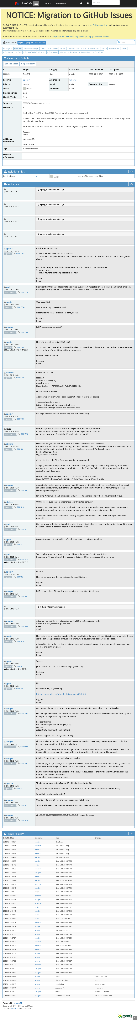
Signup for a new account (35, 42)
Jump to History (28, 63)
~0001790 (20, 419)
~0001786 (24, 332)
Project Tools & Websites (34, 52)
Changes (60, 3)
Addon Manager (30, 48)
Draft (62, 48)
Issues (47, 3)
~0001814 (24, 559)
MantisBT (18, 1003)
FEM (83, 48)
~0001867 (24, 763)
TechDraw (98, 52)
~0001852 (20, 688)
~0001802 (24, 490)
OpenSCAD (114, 48)
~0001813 (20, 544)
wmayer (72, 80)
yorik (8, 287)
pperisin (26, 80)
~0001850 (20, 641)
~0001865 (24, 713)
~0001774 (20, 307)
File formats (94, 48)
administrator (14, 1008)
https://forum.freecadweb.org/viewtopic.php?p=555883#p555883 (80, 36)
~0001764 (20, 253)
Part (124, 48)
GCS (104, 48)
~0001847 (24, 596)
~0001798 (24, 434)
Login (20, 42)
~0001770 (24, 292)
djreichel (9, 444)
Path (18, 52)
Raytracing (52, 52)
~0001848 (24, 626)
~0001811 (24, 529)
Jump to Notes (11, 63)
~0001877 (24, 805)
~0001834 (20, 576)
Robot (63, 52)
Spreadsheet (85, 52)
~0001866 (24, 746)
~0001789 (20, 377)
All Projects (7, 48)
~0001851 (20, 666)
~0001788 (20, 347)
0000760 (35, 176)
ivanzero (10, 372)
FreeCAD (23, 3)
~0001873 (20, 788)
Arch (43, 48)
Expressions (73, 48)
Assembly (53, 48)
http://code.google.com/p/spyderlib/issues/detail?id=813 (61, 694)
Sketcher (72, 52)
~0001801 (20, 449)
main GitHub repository (98, 25)
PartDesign (8, 52)
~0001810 (20, 507)
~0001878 (24, 820)
